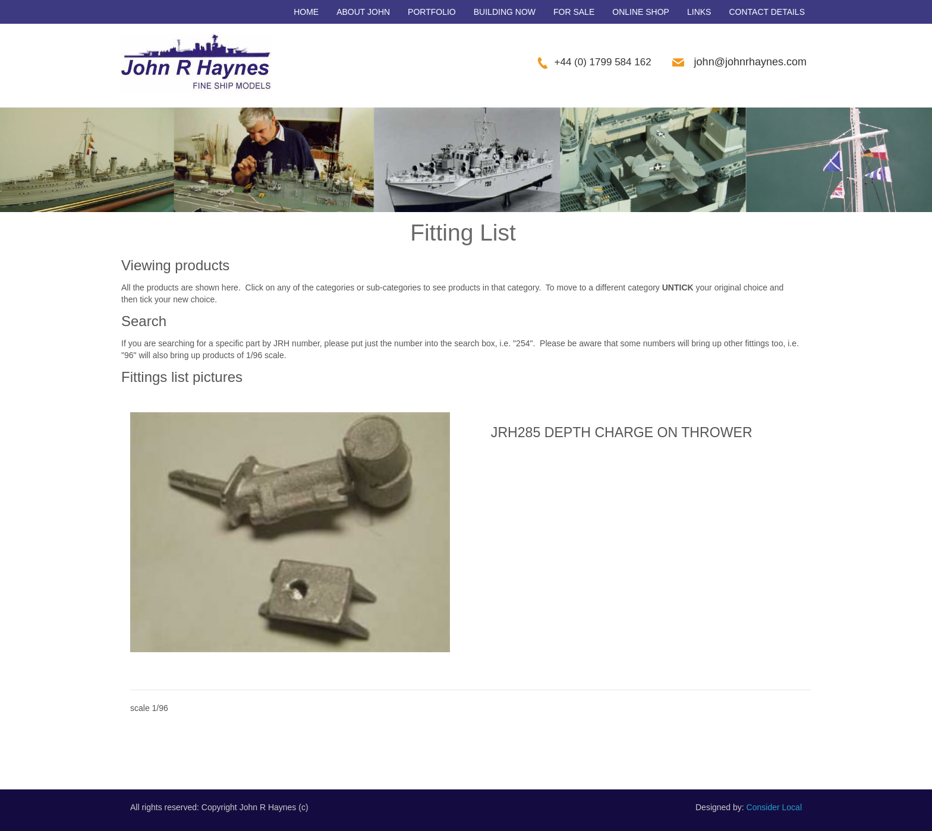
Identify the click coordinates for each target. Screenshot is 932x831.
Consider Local (774, 807)
